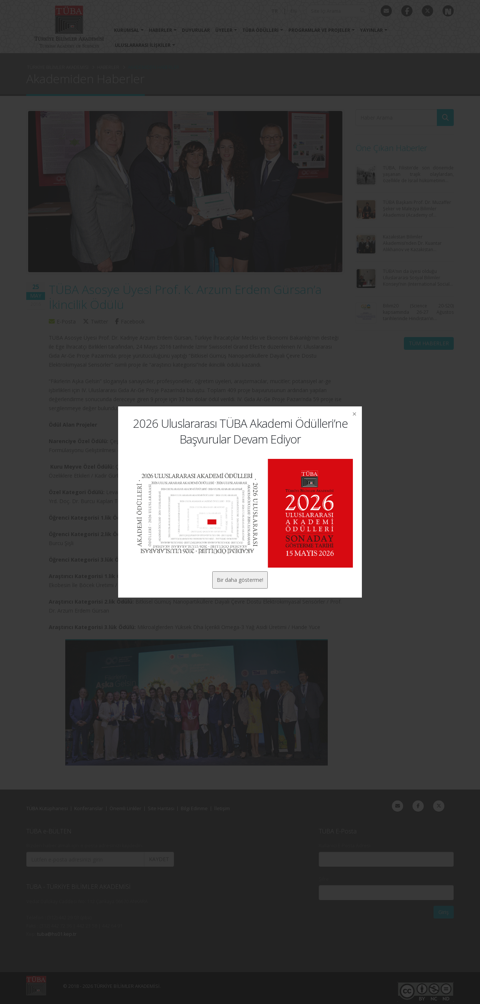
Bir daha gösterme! (240, 579)
